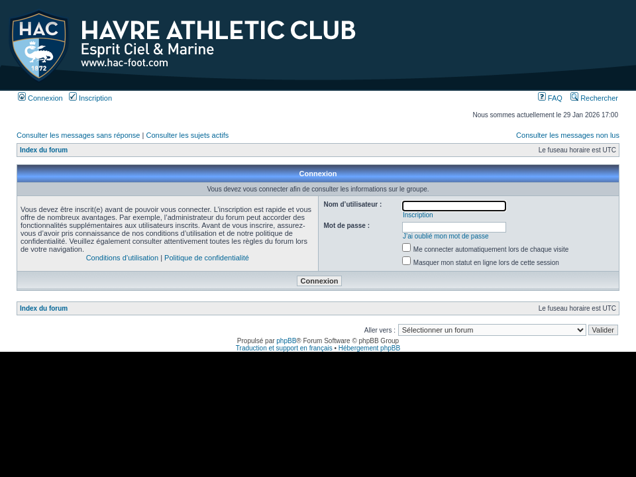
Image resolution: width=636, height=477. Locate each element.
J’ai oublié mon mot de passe (446, 236)
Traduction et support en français (284, 348)
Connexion (40, 98)
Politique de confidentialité (206, 258)
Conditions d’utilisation (122, 258)
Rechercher (594, 98)
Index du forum (44, 150)
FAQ (550, 98)
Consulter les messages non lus (567, 135)
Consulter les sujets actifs (187, 135)
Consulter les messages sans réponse (78, 135)
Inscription (90, 98)
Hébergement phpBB (369, 348)
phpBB (286, 340)
